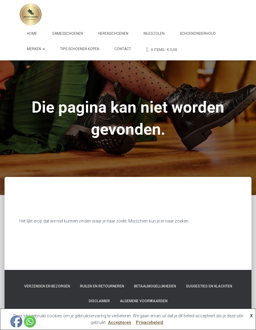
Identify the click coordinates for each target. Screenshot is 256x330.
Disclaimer (99, 301)
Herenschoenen (113, 33)
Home (32, 33)
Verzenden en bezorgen (47, 286)
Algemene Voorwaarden (144, 301)
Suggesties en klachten (209, 286)
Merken (36, 49)
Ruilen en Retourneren (102, 286)
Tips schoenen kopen (79, 49)
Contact (122, 49)
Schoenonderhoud (198, 33)
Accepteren (119, 322)
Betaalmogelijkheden (155, 286)
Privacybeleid (149, 322)
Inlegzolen (154, 33)
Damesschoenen (67, 33)
